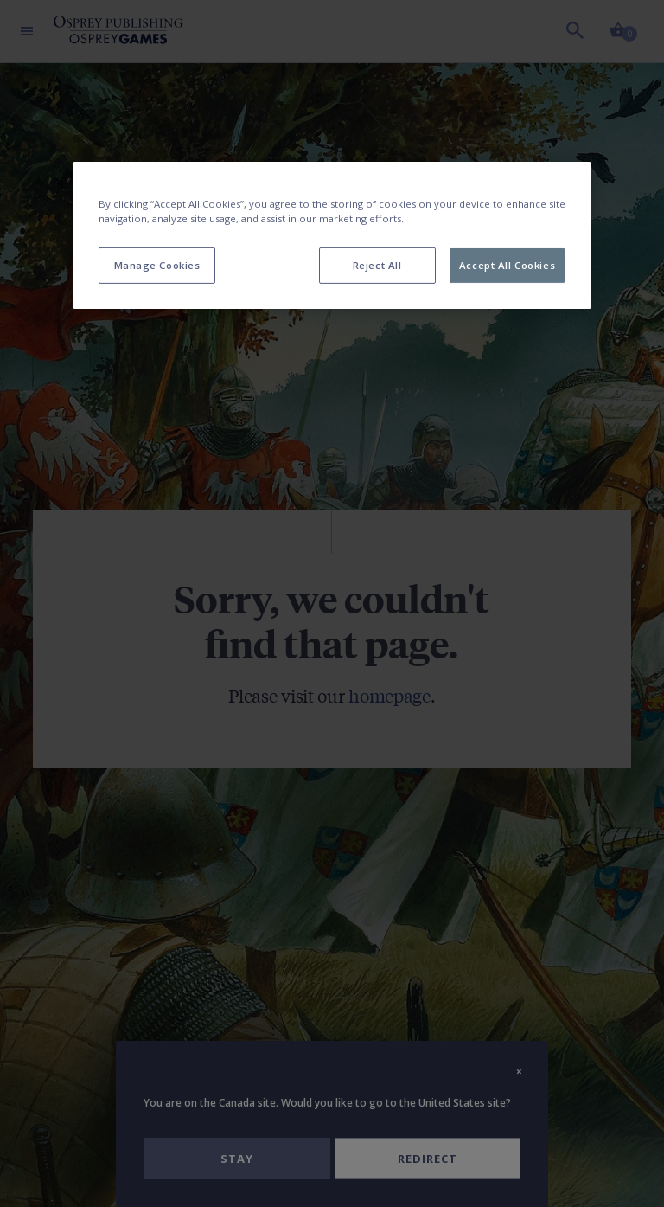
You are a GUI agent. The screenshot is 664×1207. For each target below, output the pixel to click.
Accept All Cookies (507, 265)
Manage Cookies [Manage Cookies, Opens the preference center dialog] (157, 265)
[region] (332, 235)
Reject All (377, 265)
